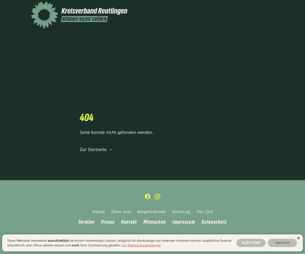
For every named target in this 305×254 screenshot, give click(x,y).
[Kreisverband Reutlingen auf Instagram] (272, 6)
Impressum (183, 222)
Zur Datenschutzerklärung (141, 245)
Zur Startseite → (96, 149)
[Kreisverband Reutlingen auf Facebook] (266, 6)
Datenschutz (214, 222)
